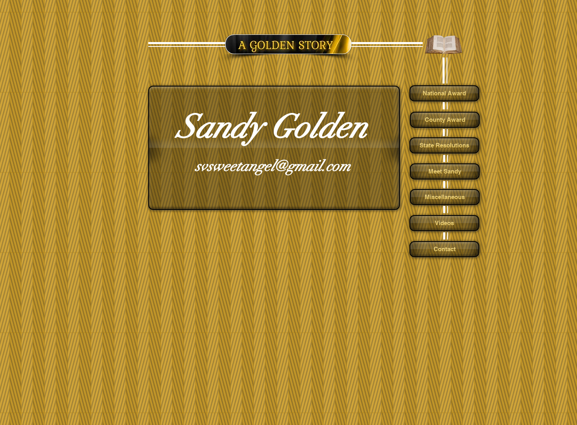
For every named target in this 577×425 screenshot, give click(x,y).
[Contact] (444, 249)
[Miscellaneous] (445, 197)
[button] (273, 148)
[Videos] (444, 223)
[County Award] (445, 120)
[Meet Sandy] (445, 171)
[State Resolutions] (444, 145)
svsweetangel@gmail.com (272, 166)
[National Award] (444, 93)
